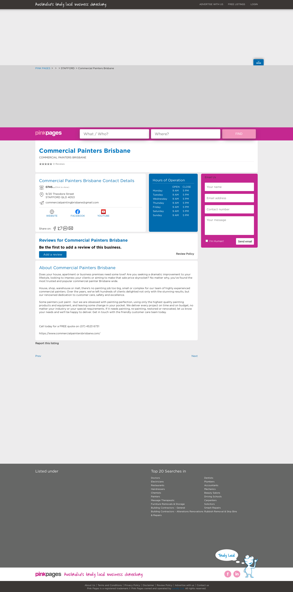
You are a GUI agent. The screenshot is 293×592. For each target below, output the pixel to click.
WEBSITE (52, 213)
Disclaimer (148, 585)
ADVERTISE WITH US (211, 4)
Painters (155, 496)
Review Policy (164, 585)
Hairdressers (158, 489)
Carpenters (210, 500)
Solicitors (209, 504)
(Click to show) (62, 187)
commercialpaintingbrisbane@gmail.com (72, 202)
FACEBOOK (78, 213)
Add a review (52, 254)
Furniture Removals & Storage (168, 504)
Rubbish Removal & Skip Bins (220, 511)
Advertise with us (184, 585)
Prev (38, 355)
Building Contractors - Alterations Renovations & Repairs (177, 513)
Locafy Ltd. (178, 588)
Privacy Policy (132, 585)
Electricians (157, 481)
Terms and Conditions (110, 585)
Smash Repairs (212, 507)
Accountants (211, 485)
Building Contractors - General (168, 507)
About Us (90, 585)
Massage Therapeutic (163, 500)
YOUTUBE (103, 213)
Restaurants (157, 485)
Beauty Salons (212, 493)
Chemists (156, 493)
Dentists (208, 478)
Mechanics (210, 489)
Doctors (155, 478)
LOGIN (254, 4)
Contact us (203, 585)
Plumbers (209, 481)
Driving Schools (213, 496)
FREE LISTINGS (236, 4)
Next (195, 355)
